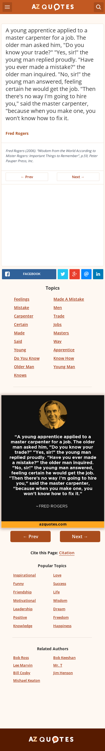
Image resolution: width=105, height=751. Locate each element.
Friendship (22, 591)
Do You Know (26, 358)
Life (56, 591)
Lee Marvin (22, 665)
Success (59, 583)
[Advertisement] (52, 226)
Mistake (21, 307)
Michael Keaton (26, 680)
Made (19, 333)
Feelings (21, 299)
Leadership (22, 608)
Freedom (61, 617)
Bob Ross (21, 657)
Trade (58, 316)
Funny (18, 583)
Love (57, 575)
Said (18, 341)
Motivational (24, 600)
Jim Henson (63, 672)
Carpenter (23, 316)
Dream (59, 608)
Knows (20, 375)
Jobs (57, 324)
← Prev (27, 176)
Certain (21, 324)
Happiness (62, 625)
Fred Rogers (17, 133)
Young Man (64, 366)
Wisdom (60, 600)
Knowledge (22, 625)
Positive (20, 617)
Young (20, 349)
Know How (63, 358)
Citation (66, 552)
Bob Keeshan (64, 657)
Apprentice (63, 349)
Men (57, 307)
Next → (78, 176)
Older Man (24, 366)
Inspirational (24, 575)
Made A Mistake (68, 299)
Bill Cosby (21, 672)
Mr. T (57, 665)
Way (57, 341)
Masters (61, 333)
